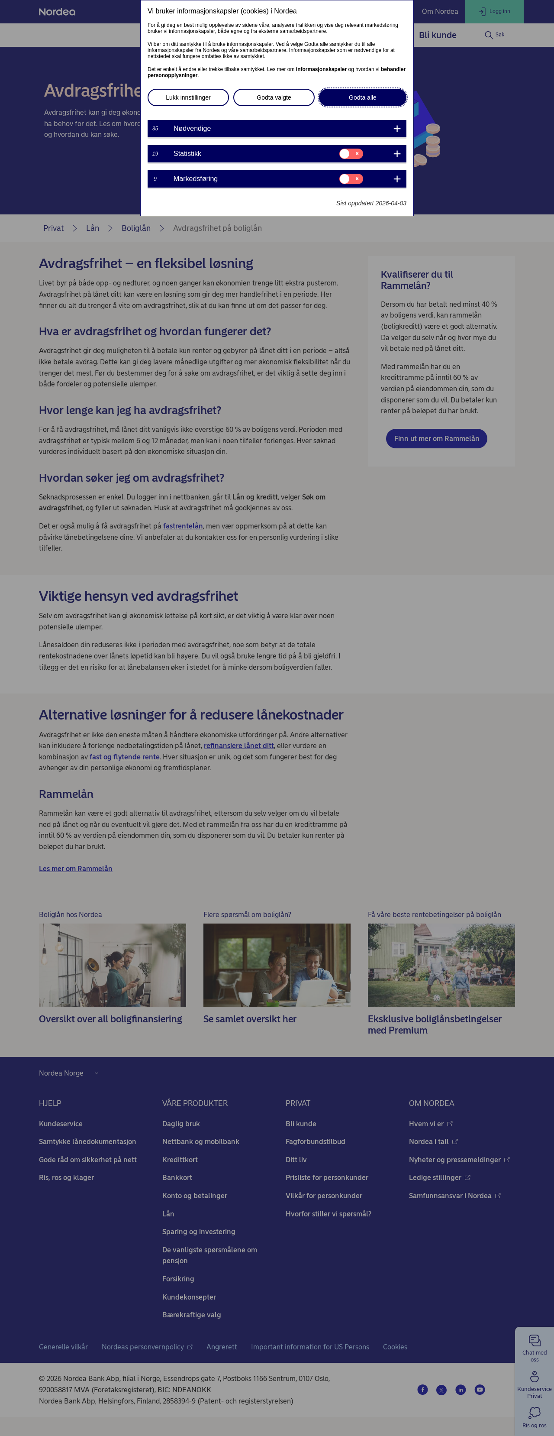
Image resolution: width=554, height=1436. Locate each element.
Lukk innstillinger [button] (188, 97)
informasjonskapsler (321, 69)
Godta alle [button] (363, 97)
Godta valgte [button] (274, 97)
